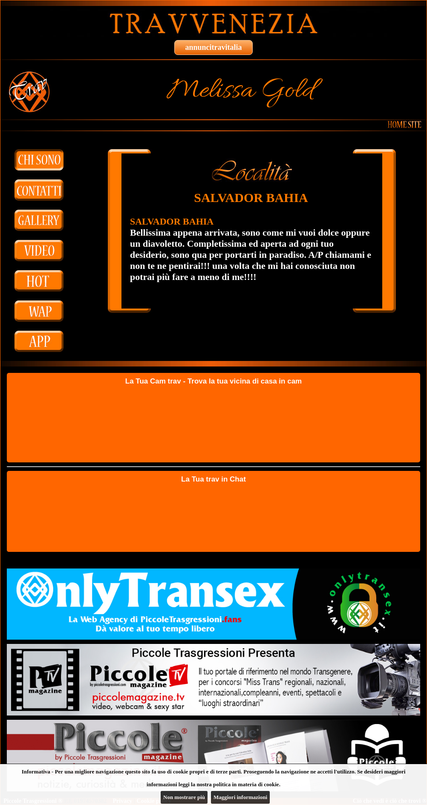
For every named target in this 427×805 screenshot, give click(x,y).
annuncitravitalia (213, 47)
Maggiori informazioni (240, 797)
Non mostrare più (184, 797)
